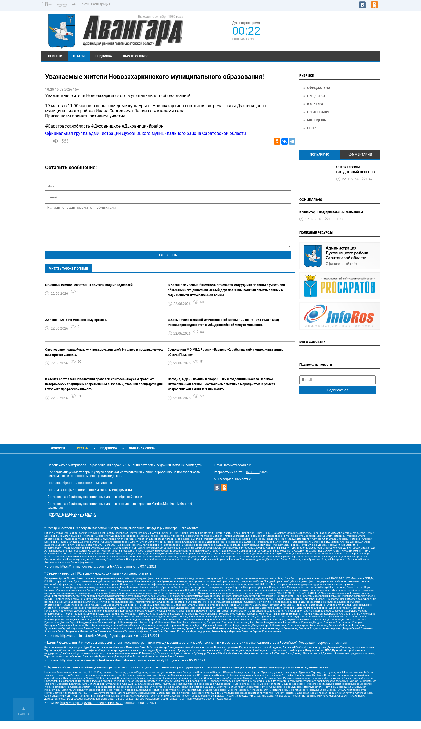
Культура (315, 104)
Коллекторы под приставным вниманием (331, 212)
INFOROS (253, 480)
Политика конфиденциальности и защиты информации (90, 498)
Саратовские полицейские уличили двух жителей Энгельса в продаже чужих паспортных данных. (104, 360)
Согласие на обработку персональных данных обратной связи (95, 505)
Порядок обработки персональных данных (80, 491)
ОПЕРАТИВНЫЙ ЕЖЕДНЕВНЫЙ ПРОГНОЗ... (357, 169)
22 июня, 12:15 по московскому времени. (76, 328)
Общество (316, 96)
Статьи (79, 56)
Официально (318, 88)
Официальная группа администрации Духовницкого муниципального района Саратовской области (145, 133)
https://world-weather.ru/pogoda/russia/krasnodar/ (344, 38)
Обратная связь (135, 56)
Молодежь (316, 120)
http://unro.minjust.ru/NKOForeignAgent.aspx (92, 644)
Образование (318, 112)
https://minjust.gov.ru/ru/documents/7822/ (91, 711)
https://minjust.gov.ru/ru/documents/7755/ (91, 574)
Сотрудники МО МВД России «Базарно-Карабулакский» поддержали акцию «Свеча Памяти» (226, 360)
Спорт (312, 128)
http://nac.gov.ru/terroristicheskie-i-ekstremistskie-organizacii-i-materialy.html (115, 668)
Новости (55, 56)
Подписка (103, 56)
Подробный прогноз (344, 33)
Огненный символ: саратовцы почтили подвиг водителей (89, 293)
